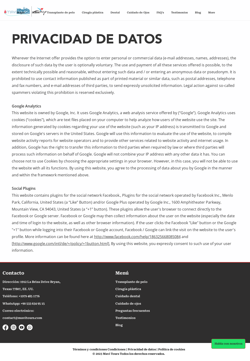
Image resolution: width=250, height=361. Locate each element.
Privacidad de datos (142, 349)
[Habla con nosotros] (228, 344)
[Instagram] (13, 327)
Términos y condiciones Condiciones (99, 349)
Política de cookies (171, 349)
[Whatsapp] (30, 327)
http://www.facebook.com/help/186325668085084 (137, 236)
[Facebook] (5, 327)
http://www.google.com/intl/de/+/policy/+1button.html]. (61, 243)
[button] (160, 12)
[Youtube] (22, 327)
